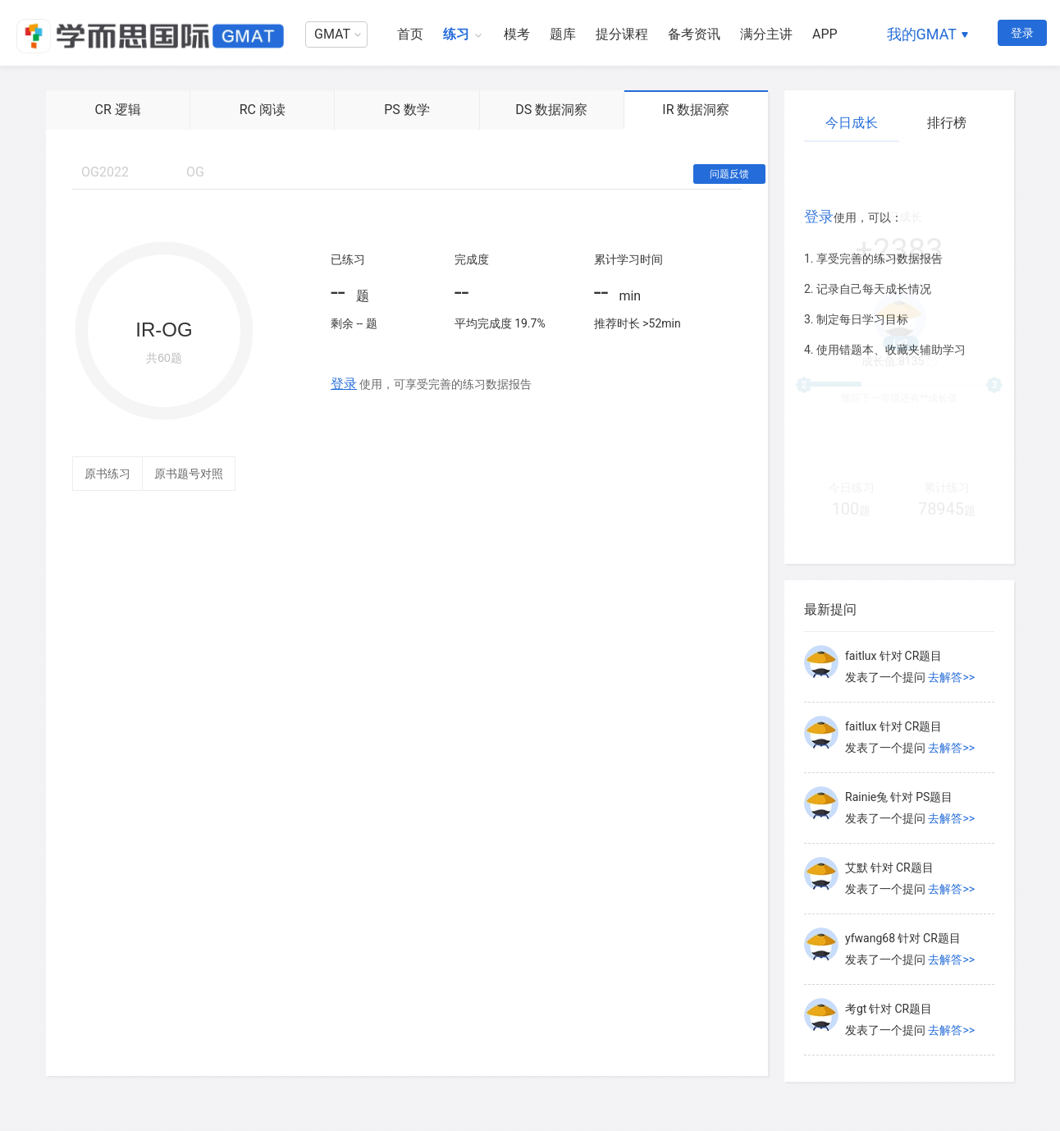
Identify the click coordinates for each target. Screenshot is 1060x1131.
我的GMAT (922, 34)
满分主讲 (766, 34)
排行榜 (946, 122)
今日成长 (851, 122)
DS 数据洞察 (551, 109)
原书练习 (107, 473)
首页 (410, 34)
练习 (456, 34)
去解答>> (951, 677)
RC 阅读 (263, 109)
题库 (563, 34)
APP (825, 34)
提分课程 (622, 34)
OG (195, 172)
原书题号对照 (188, 473)
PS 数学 (407, 109)
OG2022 (105, 172)
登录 (1022, 32)
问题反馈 (729, 174)
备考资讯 (694, 34)
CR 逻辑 (117, 109)
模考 (517, 34)
